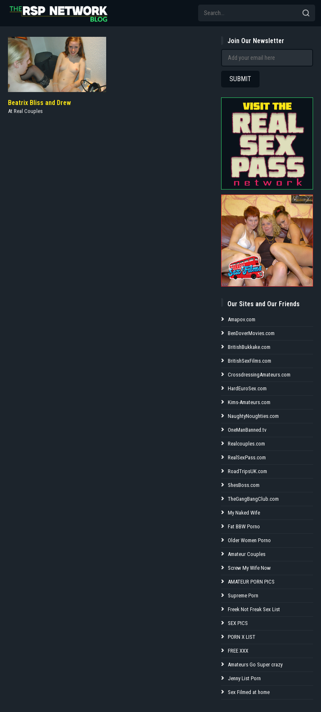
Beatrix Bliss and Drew (39, 103)
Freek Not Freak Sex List (254, 609)
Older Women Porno (249, 540)
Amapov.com (241, 319)
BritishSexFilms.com (249, 361)
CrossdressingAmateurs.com (259, 374)
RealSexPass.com (247, 457)
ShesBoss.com (244, 485)
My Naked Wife (244, 513)
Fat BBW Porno (244, 526)
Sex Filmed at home (249, 692)
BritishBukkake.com (249, 347)
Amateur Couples (246, 554)
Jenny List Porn (244, 678)
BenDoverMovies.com (251, 333)
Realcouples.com (246, 444)
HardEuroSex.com (247, 388)
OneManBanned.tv (247, 430)
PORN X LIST (241, 637)
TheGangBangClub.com (253, 499)
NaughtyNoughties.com (253, 416)
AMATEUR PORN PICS (251, 582)
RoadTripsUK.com (247, 471)
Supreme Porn (243, 595)
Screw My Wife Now (249, 568)
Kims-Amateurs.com (249, 402)
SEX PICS (238, 623)
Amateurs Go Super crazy (255, 664)
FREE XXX (238, 651)
